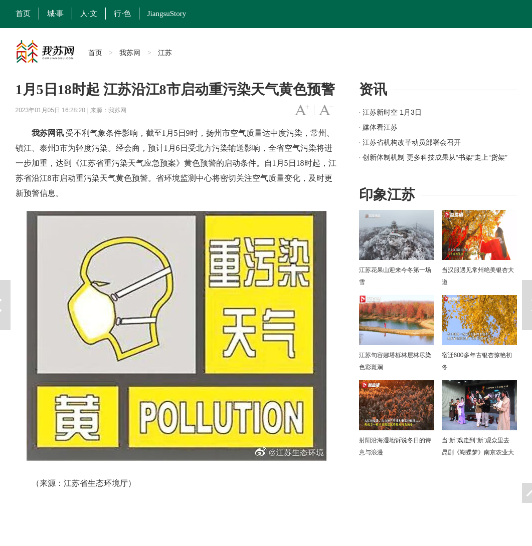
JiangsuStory (167, 14)
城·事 (55, 14)
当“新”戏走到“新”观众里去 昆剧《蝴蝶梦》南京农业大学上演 (478, 452)
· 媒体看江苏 (378, 127)
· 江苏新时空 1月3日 (390, 112)
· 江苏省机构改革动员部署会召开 (410, 142)
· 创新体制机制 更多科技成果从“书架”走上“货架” (433, 157)
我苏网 (129, 53)
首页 (23, 14)
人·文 (88, 14)
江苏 (165, 53)
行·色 (122, 14)
